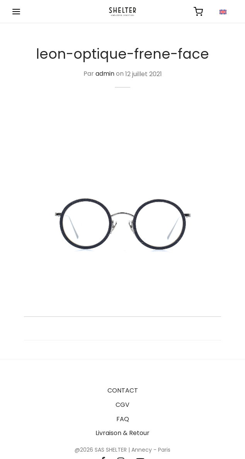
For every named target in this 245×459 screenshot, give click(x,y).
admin (104, 74)
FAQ (122, 419)
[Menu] (16, 12)
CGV (122, 404)
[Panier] (198, 11)
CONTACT (122, 390)
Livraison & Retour (122, 432)
